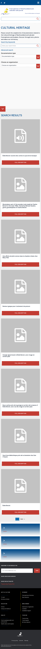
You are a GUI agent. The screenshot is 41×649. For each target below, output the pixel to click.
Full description (20, 162)
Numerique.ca (8, 646)
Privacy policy (15, 640)
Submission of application (28, 606)
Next (22, 519)
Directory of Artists (5, 599)
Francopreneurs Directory (28, 595)
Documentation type (8, 53)
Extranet (21, 640)
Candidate (24, 608)
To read (3, 597)
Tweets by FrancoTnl (7, 584)
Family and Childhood (6, 608)
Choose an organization (9, 62)
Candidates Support (26, 610)
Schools (3, 606)
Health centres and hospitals (7, 623)
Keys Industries (25, 597)
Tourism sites (25, 618)
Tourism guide (25, 620)
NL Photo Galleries (26, 622)
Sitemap (26, 640)
